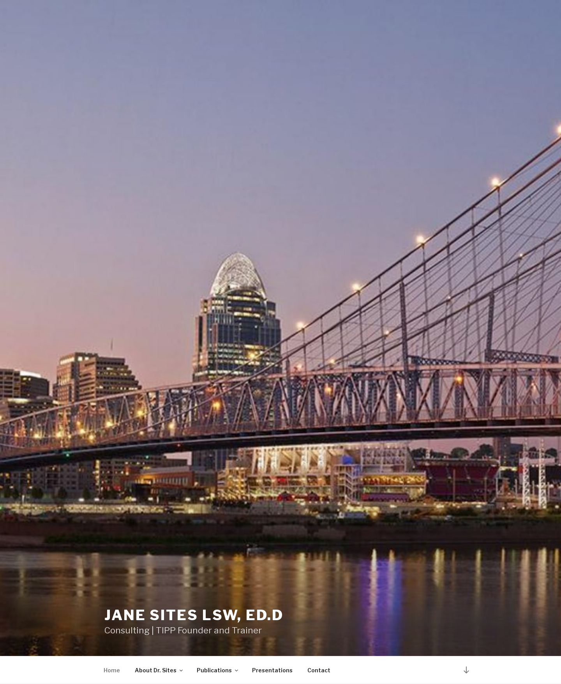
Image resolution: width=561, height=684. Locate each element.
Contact (318, 670)
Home (112, 670)
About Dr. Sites (159, 670)
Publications (218, 670)
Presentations (272, 670)
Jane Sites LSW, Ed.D (194, 615)
